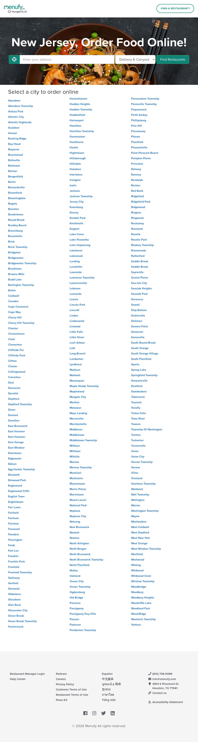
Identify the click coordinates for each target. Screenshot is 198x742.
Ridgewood (138, 207)
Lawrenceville (78, 283)
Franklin (13, 556)
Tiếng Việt (108, 700)
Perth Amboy (139, 115)
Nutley (74, 570)
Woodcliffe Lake (141, 603)
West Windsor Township (146, 548)
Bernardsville (16, 187)
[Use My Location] (14, 59)
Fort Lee (13, 550)
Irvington (75, 180)
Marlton (74, 402)
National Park (78, 505)
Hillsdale (75, 163)
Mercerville (77, 418)
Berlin (12, 182)
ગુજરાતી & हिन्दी (111, 684)
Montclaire (76, 478)
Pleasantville (139, 147)
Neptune (75, 510)
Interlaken (76, 174)
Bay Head (14, 144)
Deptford (13, 399)
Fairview (13, 523)
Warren (135, 505)
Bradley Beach (17, 225)
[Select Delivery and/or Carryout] (135, 59)
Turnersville (138, 445)
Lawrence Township (82, 277)
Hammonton (77, 136)
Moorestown (77, 483)
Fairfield (13, 512)
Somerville (137, 337)
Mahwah (75, 375)
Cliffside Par (16, 350)
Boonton (13, 209)
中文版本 (108, 679)
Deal (11, 382)
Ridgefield (137, 196)
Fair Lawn (14, 507)
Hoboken (75, 169)
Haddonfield (77, 115)
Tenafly (135, 407)
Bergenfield (15, 176)
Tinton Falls (138, 413)
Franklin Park (16, 561)
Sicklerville (138, 315)
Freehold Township (20, 572)
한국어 (106, 689)
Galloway (14, 577)
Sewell (135, 304)
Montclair (75, 473)
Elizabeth (14, 474)
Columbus (14, 377)
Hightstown (77, 153)
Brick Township (17, 247)
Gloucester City (17, 610)
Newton (74, 538)
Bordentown (15, 214)
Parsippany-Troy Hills (83, 614)
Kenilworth (76, 223)
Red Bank (137, 191)
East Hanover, (17, 436)
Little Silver (77, 337)
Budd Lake (15, 279)
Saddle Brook (139, 266)
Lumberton (76, 359)
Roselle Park (139, 239)
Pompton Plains (141, 158)
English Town (16, 496)
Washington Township (144, 510)
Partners (61, 674)
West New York (140, 538)
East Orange (16, 442)
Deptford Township (20, 404)
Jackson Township (81, 196)
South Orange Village (144, 353)
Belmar (12, 171)
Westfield (137, 554)
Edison (12, 464)
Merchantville (78, 424)
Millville (74, 456)
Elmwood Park (17, 480)
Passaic (74, 619)
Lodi (72, 348)
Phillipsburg (138, 120)
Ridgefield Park (140, 201)
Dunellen (13, 420)
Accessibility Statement (165, 702)
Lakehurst (76, 250)
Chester (13, 328)
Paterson (75, 624)
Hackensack (16, 626)
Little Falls (76, 332)
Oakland (75, 576)
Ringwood (137, 218)
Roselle (135, 234)
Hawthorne (77, 142)
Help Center (18, 679)
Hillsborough (78, 158)
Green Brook (16, 615)
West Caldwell (140, 527)
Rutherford (137, 256)
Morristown (77, 494)
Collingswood (16, 371)
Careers (61, 679)
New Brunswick (79, 527)
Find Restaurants (172, 59)
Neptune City (78, 516)
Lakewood (76, 256)
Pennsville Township (144, 104)
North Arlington (79, 543)
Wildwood (137, 570)
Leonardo (75, 294)
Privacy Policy (65, 684)
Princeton (137, 163)
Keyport (74, 228)
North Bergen (78, 548)
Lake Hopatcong (80, 245)
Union (134, 451)
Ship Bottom (139, 310)
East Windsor (16, 447)
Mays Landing (78, 413)
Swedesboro (139, 391)
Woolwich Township (143, 619)
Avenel (12, 133)
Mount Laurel (78, 500)
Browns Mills (16, 274)
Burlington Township (21, 285)
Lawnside (76, 272)
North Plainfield (79, 565)
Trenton (136, 435)
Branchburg (15, 230)
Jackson (75, 191)
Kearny (74, 212)
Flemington (15, 540)
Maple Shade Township (84, 386)
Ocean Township (80, 586)
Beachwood (15, 154)
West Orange (139, 543)
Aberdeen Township (20, 106)
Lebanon (75, 288)
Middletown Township (83, 440)
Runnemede (138, 250)
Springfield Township (144, 375)
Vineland (136, 478)
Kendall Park (78, 218)
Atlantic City (16, 117)
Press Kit (61, 700)
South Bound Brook (143, 342)
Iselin (73, 185)
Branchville (15, 236)
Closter (12, 366)
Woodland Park (140, 608)
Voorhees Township (143, 483)
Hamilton (75, 125)
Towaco (136, 424)
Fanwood (14, 529)
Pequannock (139, 109)
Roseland (137, 228)
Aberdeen (14, 100)
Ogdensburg (77, 592)
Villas (134, 473)
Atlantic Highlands (20, 122)
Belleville (14, 160)
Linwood (75, 326)
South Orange (139, 348)
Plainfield (137, 142)
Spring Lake (138, 369)
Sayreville (137, 272)
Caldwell (13, 295)
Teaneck (136, 402)
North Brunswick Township (86, 559)
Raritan (135, 185)
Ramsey (136, 174)
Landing (75, 261)
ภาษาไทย (108, 694)
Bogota (12, 203)
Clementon (15, 344)
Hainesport (77, 120)
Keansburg (76, 207)
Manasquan (77, 380)
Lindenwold (77, 321)
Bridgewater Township (22, 263)
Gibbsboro (14, 594)
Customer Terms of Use (71, 689)
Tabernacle (138, 397)
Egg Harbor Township (21, 469)
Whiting (136, 565)
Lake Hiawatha (79, 239)
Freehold (13, 567)
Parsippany (77, 608)
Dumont (13, 415)
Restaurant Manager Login (27, 674)
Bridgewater (16, 258)
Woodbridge (138, 586)
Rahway (136, 169)
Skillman (136, 321)
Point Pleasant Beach (144, 153)
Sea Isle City (139, 283)
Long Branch (77, 353)
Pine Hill (136, 125)
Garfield (13, 583)
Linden (74, 315)
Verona (135, 467)
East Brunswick (17, 426)
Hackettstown (78, 98)
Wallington (137, 500)
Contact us (157, 693)
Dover (11, 409)
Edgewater (14, 458)
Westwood (137, 559)
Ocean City (77, 581)
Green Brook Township (22, 621)
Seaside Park (139, 294)
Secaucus (137, 299)
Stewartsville (139, 380)
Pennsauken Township (145, 98)
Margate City (78, 397)
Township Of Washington (146, 429)
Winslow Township (142, 581)
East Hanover (16, 431)
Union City (137, 456)
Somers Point (139, 326)
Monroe (74, 462)
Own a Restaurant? (175, 8)
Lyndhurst (76, 364)
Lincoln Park (77, 304)
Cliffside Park (16, 355)
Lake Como (77, 234)
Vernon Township (142, 462)
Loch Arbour (77, 342)
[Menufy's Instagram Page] (94, 713)
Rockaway (137, 223)
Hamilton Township (82, 131)
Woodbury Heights (142, 597)
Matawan (75, 407)
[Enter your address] (67, 59)
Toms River (138, 418)
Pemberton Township (83, 630)
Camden (13, 301)
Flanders (13, 534)
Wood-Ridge (138, 614)
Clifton (12, 361)
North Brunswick (80, 554)
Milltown (75, 451)
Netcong (75, 521)
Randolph (137, 180)
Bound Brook (16, 220)
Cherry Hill (15, 317)
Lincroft (74, 310)
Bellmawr (14, 165)
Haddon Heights (80, 104)
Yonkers (136, 624)
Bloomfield (15, 192)
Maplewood (77, 391)
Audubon (13, 127)
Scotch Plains (139, 277)
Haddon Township (81, 109)
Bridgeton (14, 252)
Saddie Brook (139, 261)
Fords (11, 545)
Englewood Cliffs (18, 491)
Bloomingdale (17, 198)
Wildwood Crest (141, 576)
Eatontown (14, 453)
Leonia (74, 299)
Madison (75, 369)
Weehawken (138, 521)
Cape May (14, 312)
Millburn (75, 445)
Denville (13, 393)
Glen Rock (14, 605)
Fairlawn (13, 518)
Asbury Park (15, 111)
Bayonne (13, 149)
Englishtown (15, 502)
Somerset (137, 332)
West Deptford (140, 532)
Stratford (136, 386)
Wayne (135, 516)
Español (107, 674)
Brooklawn (15, 268)
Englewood (15, 485)
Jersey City (77, 201)
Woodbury (137, 592)
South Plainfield (141, 359)
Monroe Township (81, 467)
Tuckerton (137, 440)
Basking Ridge (17, 138)
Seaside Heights (141, 288)
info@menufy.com (162, 679)
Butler (12, 290)
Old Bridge (76, 597)
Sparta (135, 364)
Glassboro (14, 599)
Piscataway (138, 131)
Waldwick (137, 489)
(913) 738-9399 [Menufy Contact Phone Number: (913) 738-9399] (160, 674)
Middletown (77, 435)
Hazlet (74, 147)
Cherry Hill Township (21, 323)
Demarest (14, 388)
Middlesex (76, 429)
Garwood (13, 588)
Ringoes (136, 212)
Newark (74, 532)
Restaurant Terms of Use (72, 694)
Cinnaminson (16, 333)
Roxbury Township (142, 245)
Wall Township (140, 494)
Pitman (135, 136)
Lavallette (76, 266)
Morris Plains (78, 489)
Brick (11, 241)
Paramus (75, 603)
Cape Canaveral (18, 306)
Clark (11, 339)
